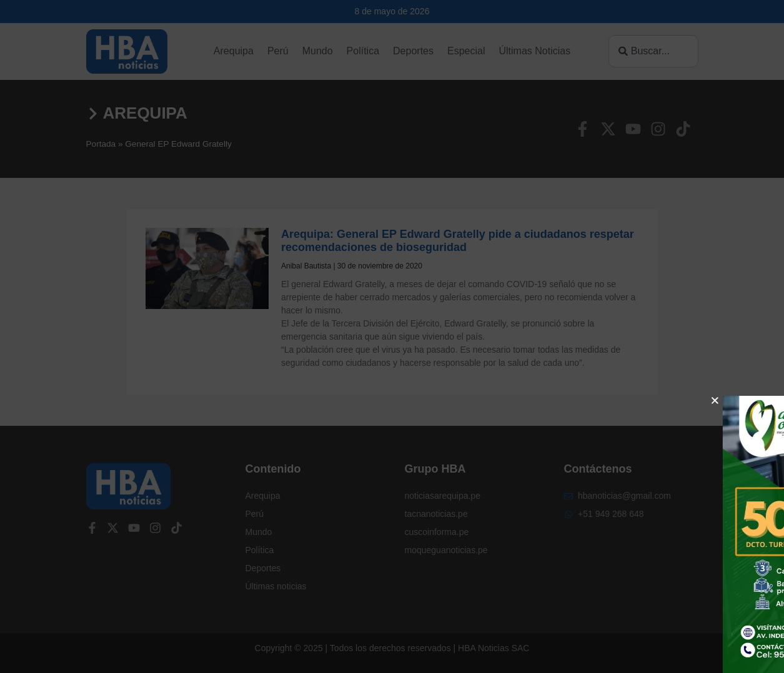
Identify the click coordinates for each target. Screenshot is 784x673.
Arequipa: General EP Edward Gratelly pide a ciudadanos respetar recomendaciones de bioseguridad (457, 241)
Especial (466, 51)
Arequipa (234, 51)
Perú (278, 51)
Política (363, 51)
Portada (101, 144)
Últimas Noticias (534, 51)
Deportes (413, 51)
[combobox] (653, 51)
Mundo (317, 51)
